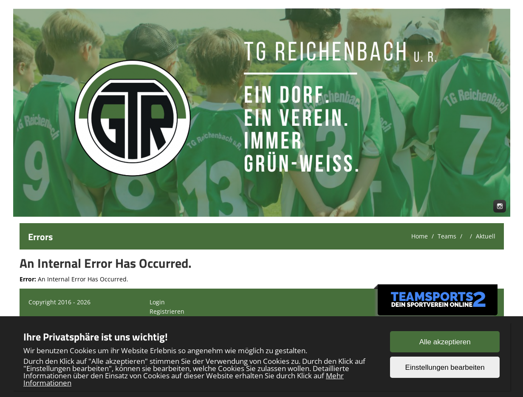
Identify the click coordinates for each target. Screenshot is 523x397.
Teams (447, 236)
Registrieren (167, 311)
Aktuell (485, 236)
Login (157, 302)
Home (419, 236)
